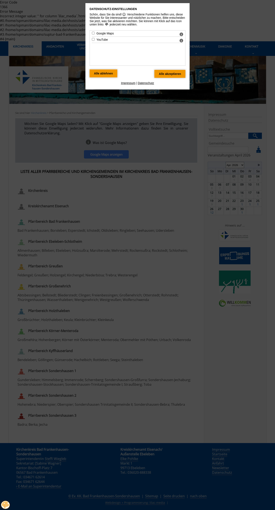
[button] (5, 505)
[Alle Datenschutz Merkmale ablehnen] (103, 73)
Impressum (128, 83)
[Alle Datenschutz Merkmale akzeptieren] (169, 74)
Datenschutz (146, 83)
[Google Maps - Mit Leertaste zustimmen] (93, 33)
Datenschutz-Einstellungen (113, 9)
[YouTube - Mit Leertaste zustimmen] (93, 39)
